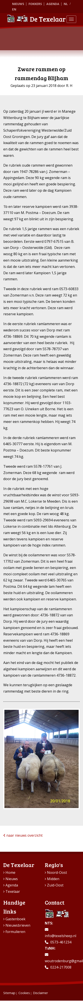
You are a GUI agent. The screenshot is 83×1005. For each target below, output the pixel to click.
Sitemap (9, 993)
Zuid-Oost (55, 885)
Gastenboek (15, 919)
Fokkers (35, 4)
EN (14, 9)
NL (66, 4)
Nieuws (18, 4)
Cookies (24, 993)
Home (10, 872)
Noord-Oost (57, 872)
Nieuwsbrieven (17, 925)
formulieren (15, 931)
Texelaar (12, 891)
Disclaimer (40, 993)
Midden (53, 878)
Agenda (52, 4)
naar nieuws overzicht (23, 835)
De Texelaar (36, 19)
